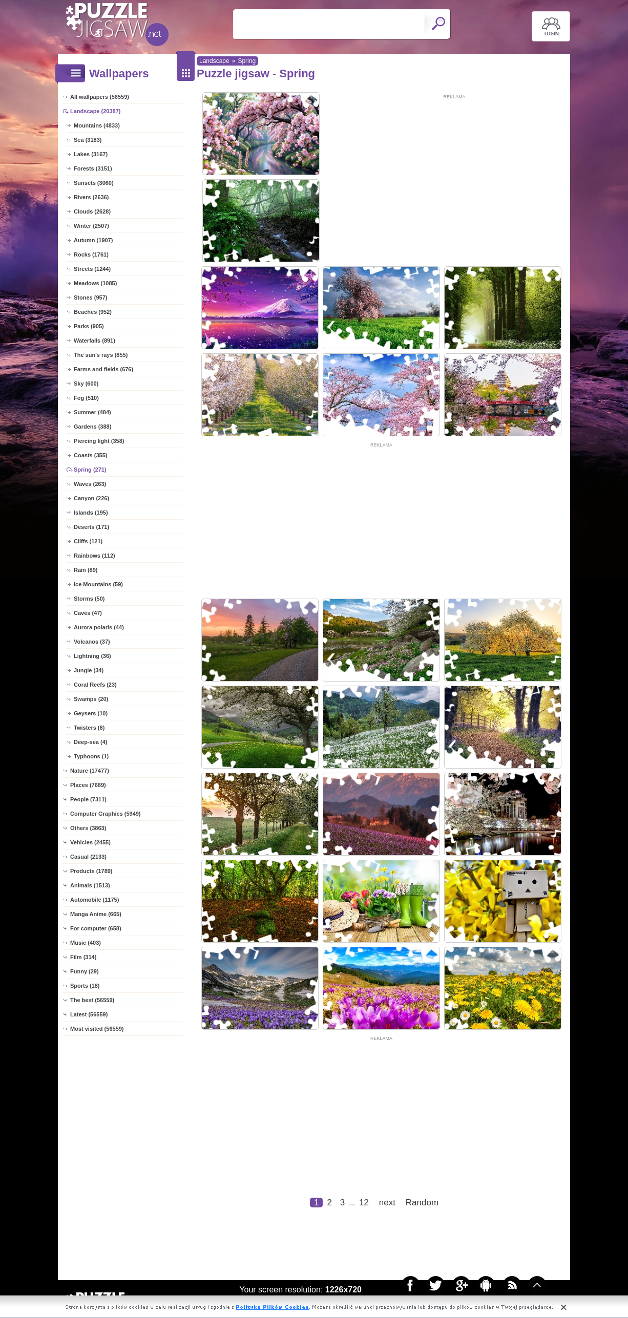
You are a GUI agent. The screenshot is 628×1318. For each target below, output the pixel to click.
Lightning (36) (92, 656)
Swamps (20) (91, 699)
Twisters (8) (89, 728)
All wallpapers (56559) (99, 97)
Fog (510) (86, 398)
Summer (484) (92, 412)
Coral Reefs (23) (95, 685)
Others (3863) (88, 828)
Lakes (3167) (91, 154)
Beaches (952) (93, 312)
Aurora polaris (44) (99, 627)
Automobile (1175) (94, 900)
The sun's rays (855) (101, 355)
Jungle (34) (88, 670)
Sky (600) (86, 383)
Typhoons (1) (91, 756)
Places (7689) (88, 785)
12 (364, 1202)
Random (422, 1202)
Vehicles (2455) (90, 842)
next (387, 1202)
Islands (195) (91, 512)
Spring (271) (90, 469)
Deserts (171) (91, 527)
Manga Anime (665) (95, 914)
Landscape (214, 61)
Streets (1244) (92, 269)
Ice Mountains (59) (98, 584)
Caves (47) (88, 613)
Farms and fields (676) (103, 369)
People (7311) (88, 799)
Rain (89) (85, 570)
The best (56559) (92, 1000)
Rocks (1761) (91, 254)
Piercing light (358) (99, 441)
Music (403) (85, 943)
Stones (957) (90, 297)
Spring (247, 61)
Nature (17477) (89, 771)
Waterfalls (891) (94, 340)
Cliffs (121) (88, 541)
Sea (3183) (87, 140)
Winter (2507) (91, 226)
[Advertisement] (454, 172)
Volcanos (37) (92, 642)
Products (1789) (91, 871)
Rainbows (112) (94, 555)
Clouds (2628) (92, 211)
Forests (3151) (93, 168)
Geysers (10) (91, 713)
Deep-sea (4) (90, 742)
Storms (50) (89, 599)
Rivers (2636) (91, 197)
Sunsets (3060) (94, 183)
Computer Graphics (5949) (105, 814)
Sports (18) (84, 986)
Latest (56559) (89, 1014)
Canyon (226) (91, 498)
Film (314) (83, 957)
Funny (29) (84, 971)
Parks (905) (89, 326)
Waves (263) (90, 484)
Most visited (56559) (97, 1029)
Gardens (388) (92, 426)
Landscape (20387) (95, 111)
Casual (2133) (88, 857)
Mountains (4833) (97, 125)
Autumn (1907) (93, 240)
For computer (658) (95, 928)
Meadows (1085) (95, 283)
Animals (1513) (90, 885)
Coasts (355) (90, 455)
